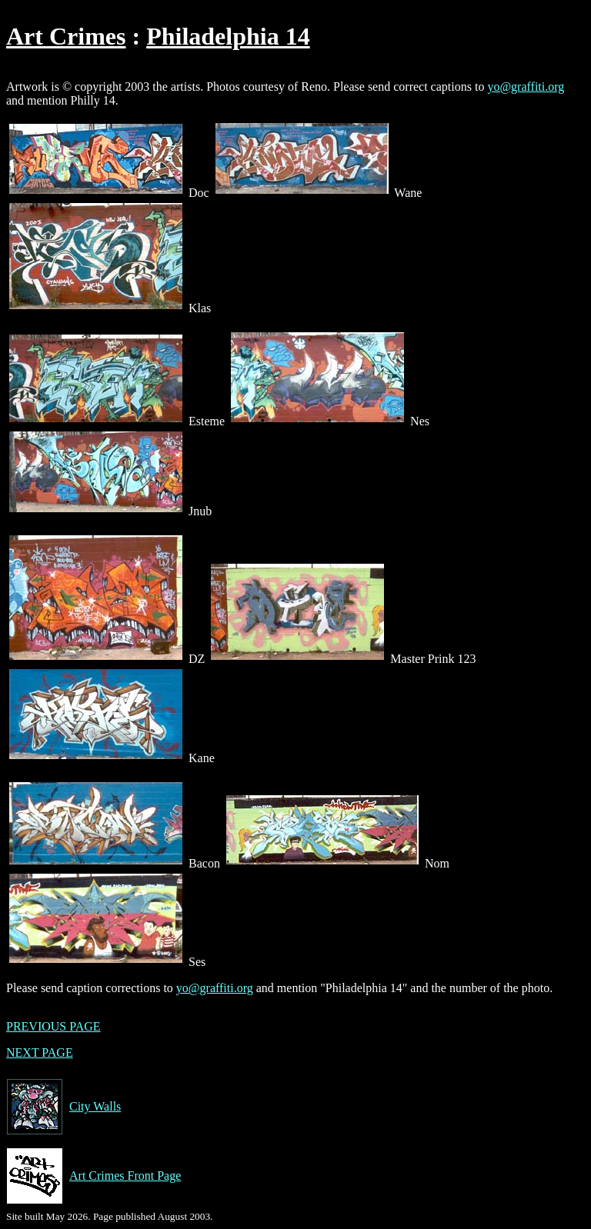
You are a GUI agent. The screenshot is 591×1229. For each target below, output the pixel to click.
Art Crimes (65, 36)
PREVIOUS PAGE (53, 1026)
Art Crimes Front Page (93, 1175)
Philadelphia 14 (228, 36)
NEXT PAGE (39, 1052)
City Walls (63, 1106)
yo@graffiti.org (525, 86)
